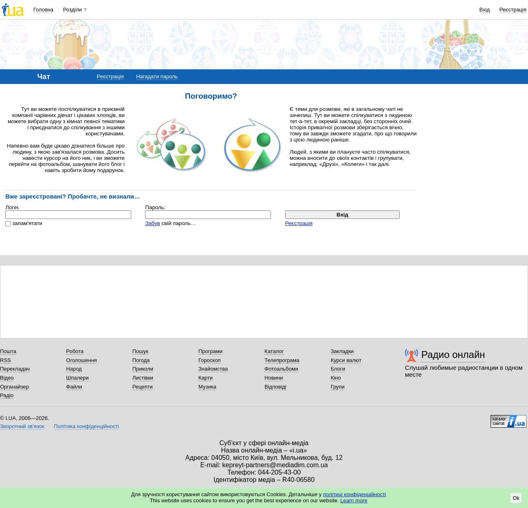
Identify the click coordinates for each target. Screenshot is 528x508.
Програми (210, 351)
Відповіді (275, 387)
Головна (43, 10)
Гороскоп (209, 360)
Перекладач (15, 369)
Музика (207, 387)
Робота (75, 351)
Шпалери (77, 378)
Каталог (274, 351)
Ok (516, 498)
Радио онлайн (453, 354)
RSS (5, 360)
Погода (141, 360)
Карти (205, 378)
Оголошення (81, 360)
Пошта (8, 351)
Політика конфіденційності (86, 426)
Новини (273, 378)
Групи (338, 387)
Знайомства (213, 369)
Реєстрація (512, 10)
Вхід (485, 10)
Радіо (6, 395)
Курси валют (346, 360)
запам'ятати (27, 223)
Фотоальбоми (281, 369)
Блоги (338, 369)
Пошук (140, 351)
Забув (152, 223)
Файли (74, 387)
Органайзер (14, 387)
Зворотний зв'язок (22, 426)
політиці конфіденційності (354, 494)
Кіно (336, 378)
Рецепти (142, 387)
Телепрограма (281, 360)
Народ (73, 369)
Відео (7, 378)
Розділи (72, 10)
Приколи (142, 369)
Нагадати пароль (157, 76)
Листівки (142, 378)
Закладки (342, 351)
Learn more (353, 500)
